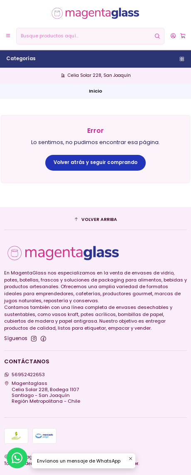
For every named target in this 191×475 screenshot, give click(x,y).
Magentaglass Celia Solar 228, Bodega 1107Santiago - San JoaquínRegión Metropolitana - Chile (42, 392)
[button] (95, 219)
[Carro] (182, 36)
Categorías (95, 58)
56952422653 (24, 374)
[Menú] (8, 36)
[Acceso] (173, 36)
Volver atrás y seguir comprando (95, 162)
